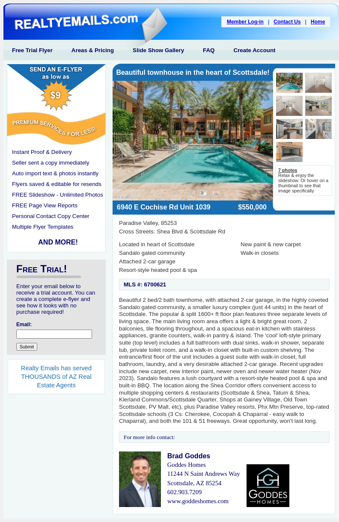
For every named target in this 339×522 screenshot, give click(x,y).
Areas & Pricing (92, 50)
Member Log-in (245, 22)
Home (318, 22)
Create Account (255, 50)
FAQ (208, 50)
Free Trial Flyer (32, 50)
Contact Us (287, 22)
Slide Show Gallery (158, 50)
